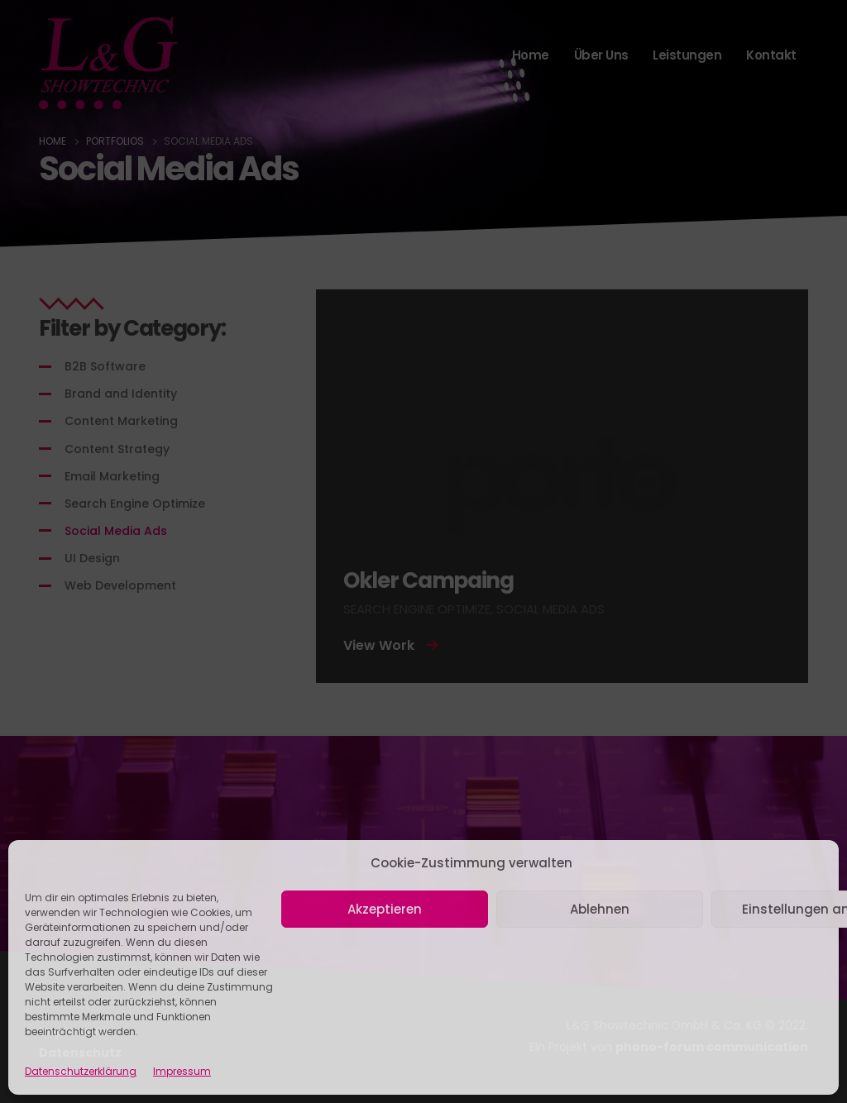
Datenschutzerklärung (80, 1071)
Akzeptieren (384, 909)
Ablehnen (599, 909)
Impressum (182, 1071)
